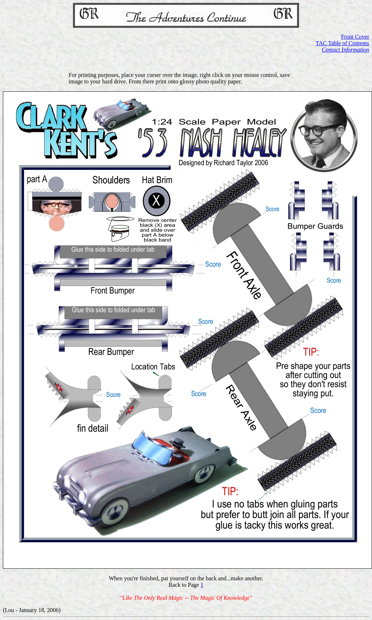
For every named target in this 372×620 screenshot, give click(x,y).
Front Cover (355, 37)
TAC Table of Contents (342, 43)
